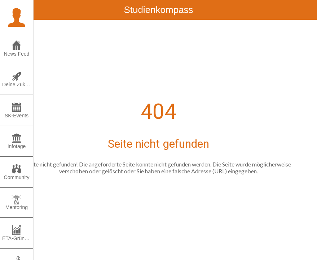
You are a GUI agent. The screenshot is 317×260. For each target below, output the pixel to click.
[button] (16, 16)
